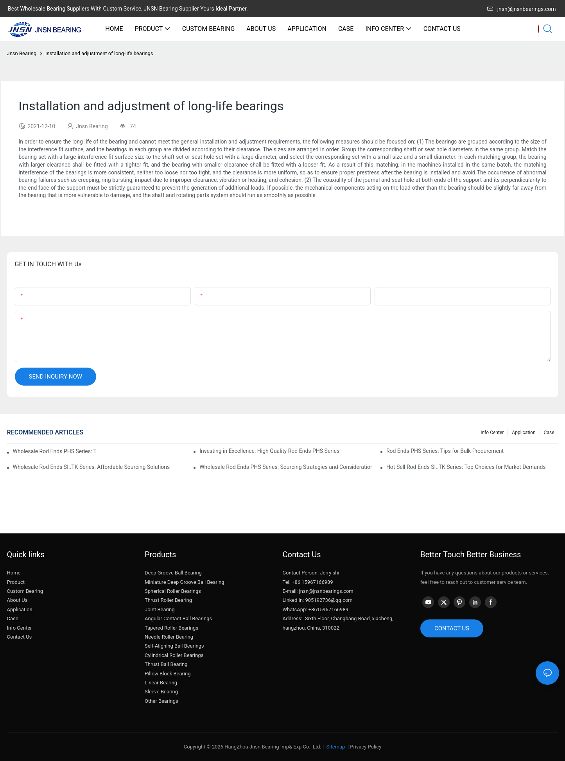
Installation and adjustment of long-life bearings (99, 53)
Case (549, 432)
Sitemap (335, 747)
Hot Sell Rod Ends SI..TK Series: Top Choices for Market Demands (466, 467)
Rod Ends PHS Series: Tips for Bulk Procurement (445, 451)
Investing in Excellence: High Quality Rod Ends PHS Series (269, 451)
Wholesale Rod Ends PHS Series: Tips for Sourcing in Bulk (54, 451)
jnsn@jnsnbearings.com (521, 9)
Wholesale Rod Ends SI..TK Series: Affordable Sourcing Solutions (91, 467)
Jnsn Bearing (22, 53)
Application (523, 432)
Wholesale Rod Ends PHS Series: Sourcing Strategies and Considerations (285, 467)
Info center (492, 432)
